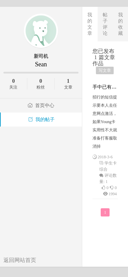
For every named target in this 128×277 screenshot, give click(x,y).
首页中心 (41, 105)
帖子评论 (105, 24)
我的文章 (89, 24)
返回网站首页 (19, 260)
